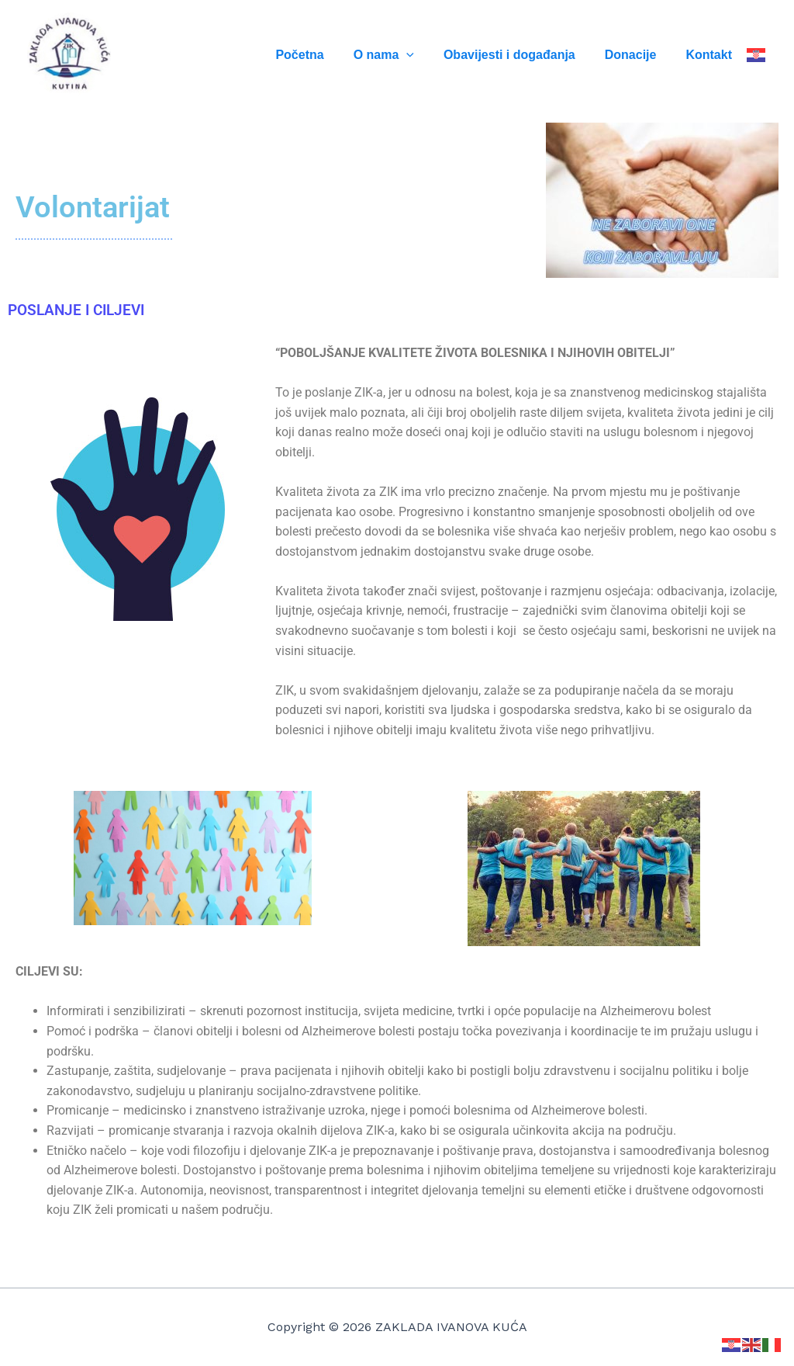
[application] (422, 55)
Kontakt (711, 54)
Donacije (638, 54)
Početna (320, 54)
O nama (400, 55)
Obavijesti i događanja (521, 54)
